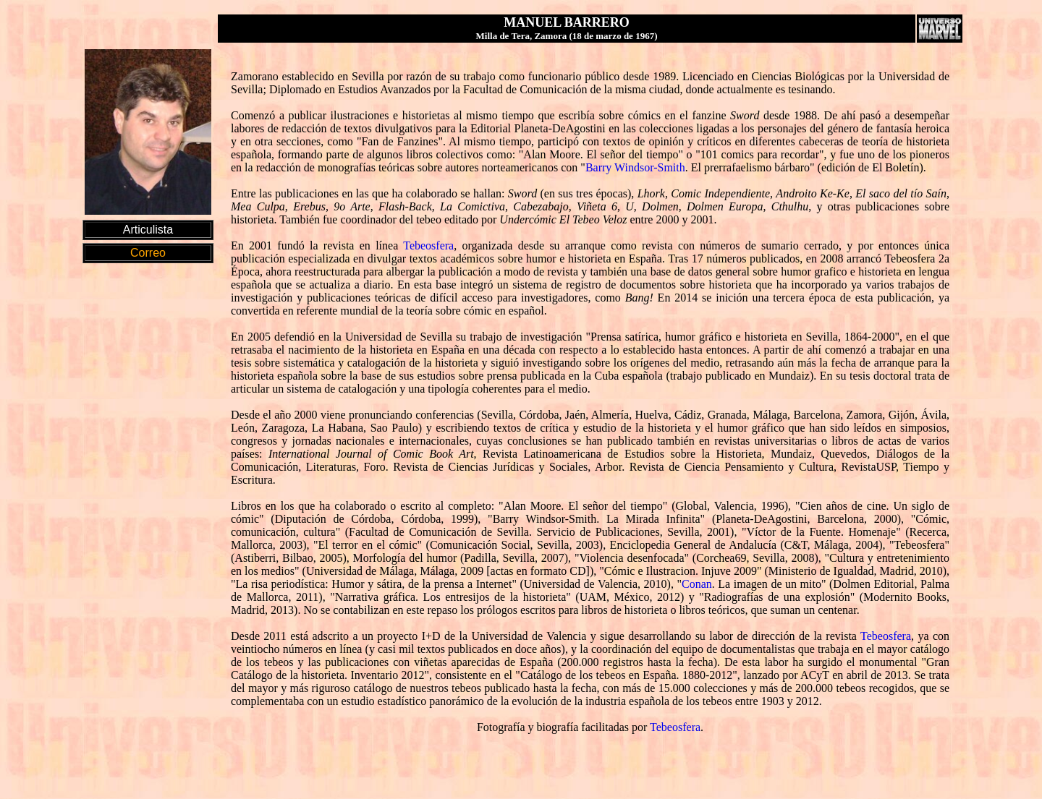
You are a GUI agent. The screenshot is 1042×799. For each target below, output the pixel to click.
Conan (697, 584)
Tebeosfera (428, 245)
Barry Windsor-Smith (635, 167)
